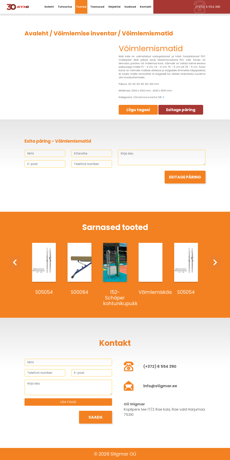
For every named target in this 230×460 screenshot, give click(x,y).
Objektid (114, 7)
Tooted (81, 7)
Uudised (130, 7)
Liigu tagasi (138, 109)
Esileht (49, 7)
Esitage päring (180, 109)
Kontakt (145, 7)
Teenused (97, 7)
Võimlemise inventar (85, 33)
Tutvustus (65, 7)
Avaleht (36, 33)
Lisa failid (68, 402)
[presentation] (54, 178)
